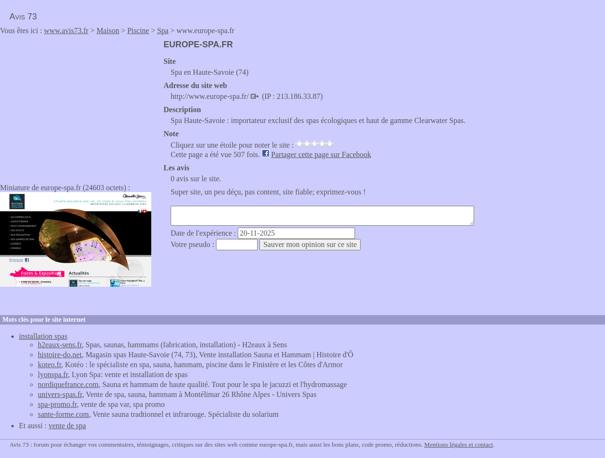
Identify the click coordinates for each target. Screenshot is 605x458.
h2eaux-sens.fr (60, 345)
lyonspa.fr (53, 374)
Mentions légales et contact (458, 444)
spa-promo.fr (57, 404)
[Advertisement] (79, 106)
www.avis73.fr (66, 30)
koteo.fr (49, 365)
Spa (162, 30)
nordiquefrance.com (68, 384)
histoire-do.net (60, 355)
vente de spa (67, 426)
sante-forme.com (63, 414)
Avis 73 (23, 16)
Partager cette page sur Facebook (321, 154)
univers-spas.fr (60, 394)
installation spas (43, 336)
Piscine (138, 30)
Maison (107, 30)
